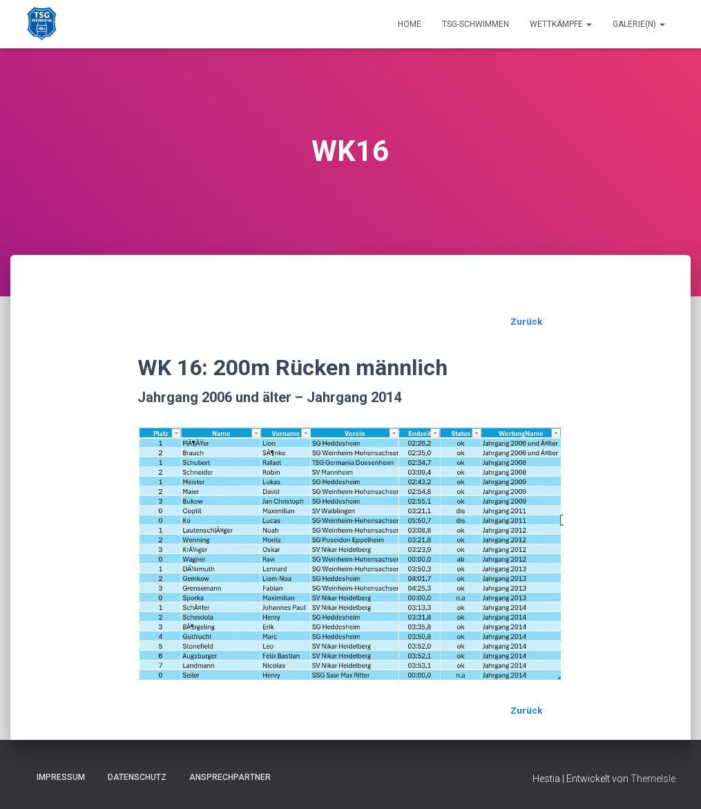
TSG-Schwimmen (475, 24)
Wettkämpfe (561, 24)
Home (409, 24)
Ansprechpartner (230, 777)
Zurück (526, 321)
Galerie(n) (639, 24)
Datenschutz (137, 777)
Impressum (61, 777)
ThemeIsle (653, 778)
